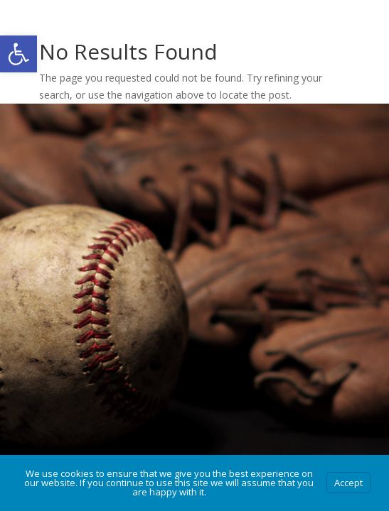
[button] (18, 53)
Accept (348, 482)
